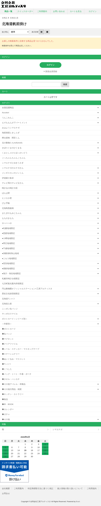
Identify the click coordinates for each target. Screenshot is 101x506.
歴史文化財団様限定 (11, 293)
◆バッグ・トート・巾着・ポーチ (16, 374)
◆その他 (6, 419)
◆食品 (5, 399)
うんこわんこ (8, 118)
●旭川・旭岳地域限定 (11, 273)
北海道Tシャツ (8, 299)
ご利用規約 (92, 488)
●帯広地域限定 (8, 243)
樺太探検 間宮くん (11, 138)
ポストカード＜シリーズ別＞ (14, 319)
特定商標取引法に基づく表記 (40, 488)
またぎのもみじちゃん (12, 213)
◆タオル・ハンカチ (11, 379)
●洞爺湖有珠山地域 (10, 253)
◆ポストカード (9, 329)
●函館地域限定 (8, 268)
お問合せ (6, 493)
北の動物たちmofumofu (12, 143)
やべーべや (7, 223)
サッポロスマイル (10, 314)
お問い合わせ (59, 11)
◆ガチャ (6, 414)
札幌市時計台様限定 (11, 278)
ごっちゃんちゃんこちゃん (13, 158)
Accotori (5, 112)
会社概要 (6, 488)
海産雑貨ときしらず (11, 133)
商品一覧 (8, 11)
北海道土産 (14, 18)
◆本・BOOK (7, 404)
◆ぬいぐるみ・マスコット (13, 359)
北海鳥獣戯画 (8, 208)
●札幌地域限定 (8, 228)
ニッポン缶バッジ (10, 309)
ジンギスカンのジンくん (13, 173)
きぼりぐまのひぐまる (12, 148)
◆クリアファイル (10, 344)
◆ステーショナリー (11, 354)
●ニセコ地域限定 (9, 258)
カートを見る (76, 11)
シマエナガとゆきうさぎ (13, 163)
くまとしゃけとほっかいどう (14, 153)
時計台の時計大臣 (10, 188)
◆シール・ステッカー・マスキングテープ (20, 349)
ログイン (93, 11)
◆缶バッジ (7, 334)
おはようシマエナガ (11, 128)
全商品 (4, 18)
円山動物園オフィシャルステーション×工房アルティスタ (27, 288)
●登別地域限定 (8, 263)
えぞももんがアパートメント (14, 122)
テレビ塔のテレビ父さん (13, 183)
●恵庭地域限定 (8, 233)
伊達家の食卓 (8, 178)
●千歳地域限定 (8, 248)
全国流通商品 (8, 107)
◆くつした (7, 369)
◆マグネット (8, 339)
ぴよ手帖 (6, 203)
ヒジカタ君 (7, 198)
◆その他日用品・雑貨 (12, 389)
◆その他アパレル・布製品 (13, 384)
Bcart (78, 501)
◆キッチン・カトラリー (13, 394)
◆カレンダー (8, 409)
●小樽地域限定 (8, 238)
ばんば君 (6, 193)
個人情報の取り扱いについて (70, 488)
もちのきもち (8, 218)
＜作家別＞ (7, 324)
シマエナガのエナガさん (13, 168)
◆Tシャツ (6, 364)
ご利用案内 (42, 11)
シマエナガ (57, 429)
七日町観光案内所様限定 (13, 283)
